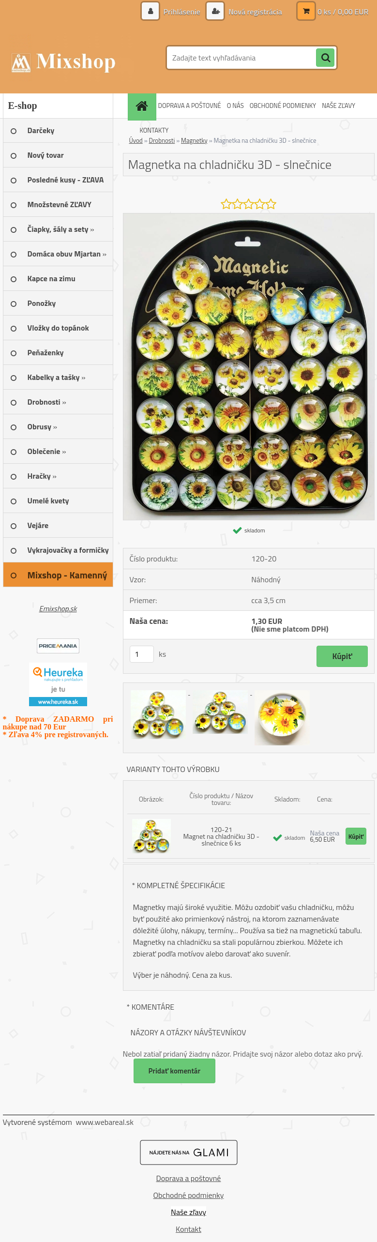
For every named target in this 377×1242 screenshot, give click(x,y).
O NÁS (235, 105)
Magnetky (194, 140)
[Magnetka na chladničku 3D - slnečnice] (248, 217)
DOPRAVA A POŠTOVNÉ (189, 105)
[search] (325, 58)
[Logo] (69, 57)
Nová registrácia (254, 11)
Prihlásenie (182, 11)
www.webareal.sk (104, 1122)
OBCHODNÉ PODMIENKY (283, 105)
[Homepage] (143, 105)
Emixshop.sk (58, 608)
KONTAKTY (154, 130)
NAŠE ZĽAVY (338, 105)
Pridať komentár (175, 1070)
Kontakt (188, 1229)
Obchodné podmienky (188, 1195)
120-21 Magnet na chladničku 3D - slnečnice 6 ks (221, 836)
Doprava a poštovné (188, 1178)
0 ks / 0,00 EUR (343, 11)
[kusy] (142, 654)
